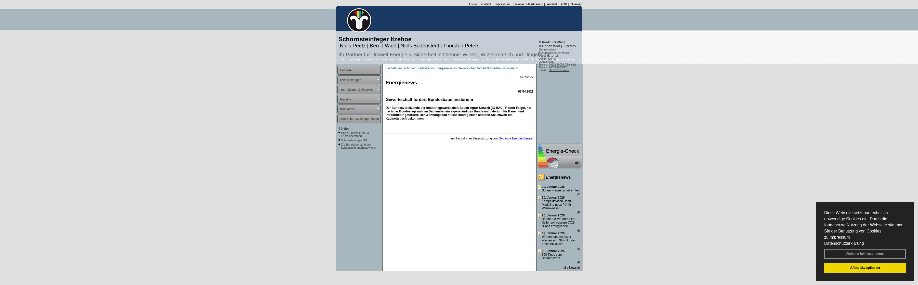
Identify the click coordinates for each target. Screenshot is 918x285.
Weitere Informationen (865, 254)
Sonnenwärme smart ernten (561, 190)
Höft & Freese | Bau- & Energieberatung (355, 134)
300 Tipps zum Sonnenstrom (552, 256)
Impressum (840, 237)
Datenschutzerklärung (844, 243)
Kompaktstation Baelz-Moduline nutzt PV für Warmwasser (557, 204)
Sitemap (576, 4)
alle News (571, 267)
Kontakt (485, 4)
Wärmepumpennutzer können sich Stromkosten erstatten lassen (559, 240)
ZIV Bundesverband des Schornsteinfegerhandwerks (358, 146)
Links (344, 129)
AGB (564, 4)
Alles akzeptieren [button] (865, 268)
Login (473, 4)
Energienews (558, 177)
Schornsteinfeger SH (354, 140)
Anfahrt (552, 4)
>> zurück (526, 77)
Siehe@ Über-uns (559, 70)
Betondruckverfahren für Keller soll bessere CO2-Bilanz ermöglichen (558, 222)
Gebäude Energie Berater (516, 138)
